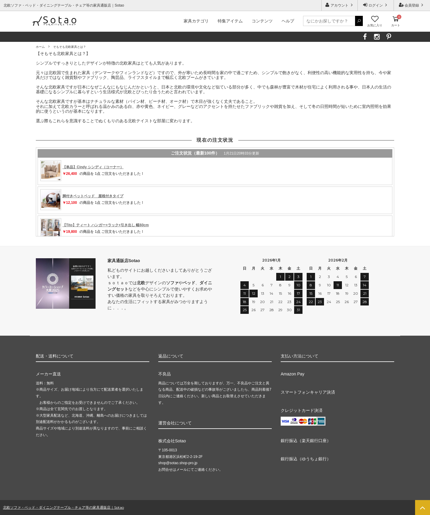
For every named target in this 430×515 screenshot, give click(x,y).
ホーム (40, 46)
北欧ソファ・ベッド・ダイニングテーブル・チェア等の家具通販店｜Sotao (63, 507)
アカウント (339, 4)
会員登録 (412, 4)
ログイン (376, 4)
